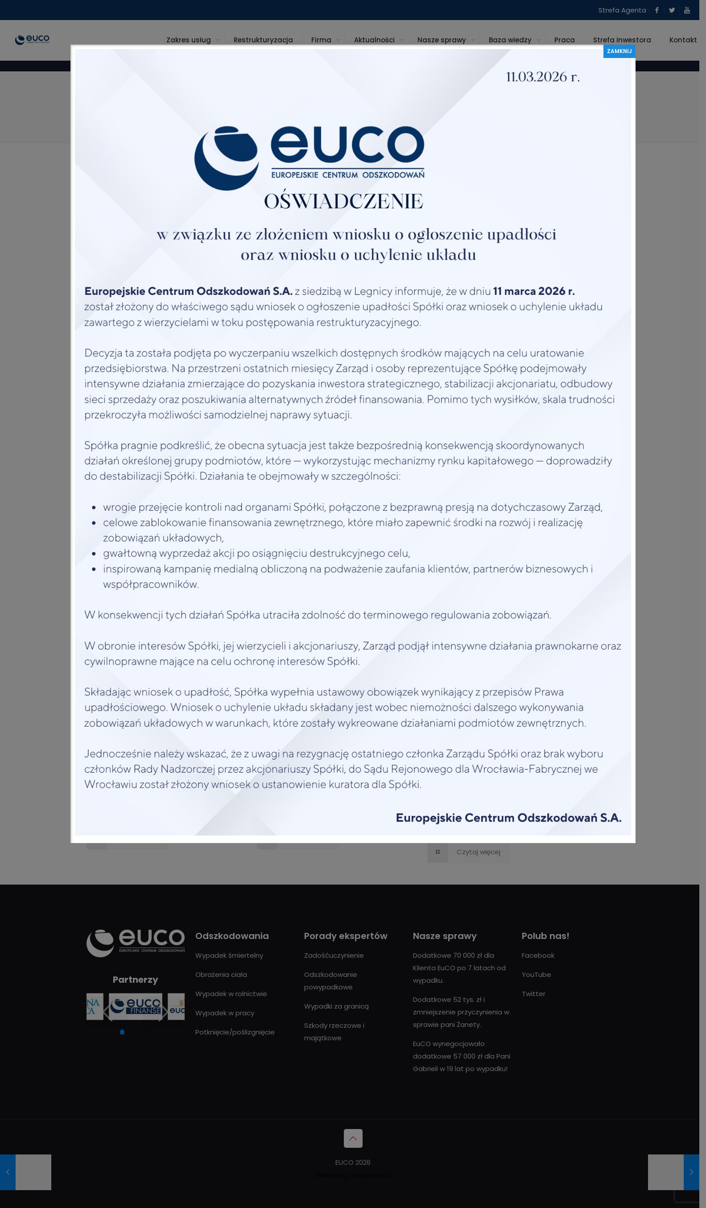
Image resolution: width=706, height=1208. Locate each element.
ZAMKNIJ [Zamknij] (619, 51)
